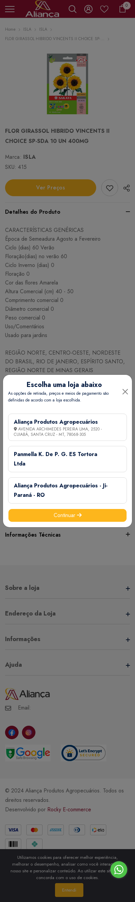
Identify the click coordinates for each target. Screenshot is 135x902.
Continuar (68, 515)
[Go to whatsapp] (118, 869)
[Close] (125, 391)
